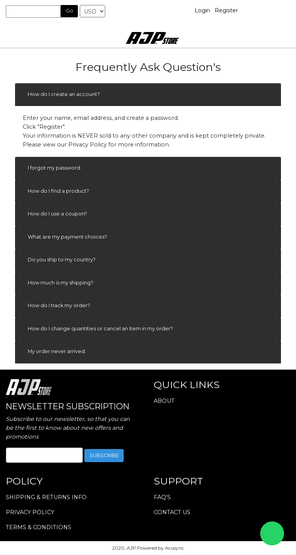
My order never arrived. (57, 351)
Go (69, 10)
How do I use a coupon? (57, 214)
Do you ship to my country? (62, 259)
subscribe (104, 455)
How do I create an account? (64, 94)
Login (202, 10)
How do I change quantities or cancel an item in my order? (100, 328)
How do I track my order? (59, 305)
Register (226, 10)
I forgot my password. (54, 168)
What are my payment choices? (67, 237)
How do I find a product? (58, 191)
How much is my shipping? (60, 283)
